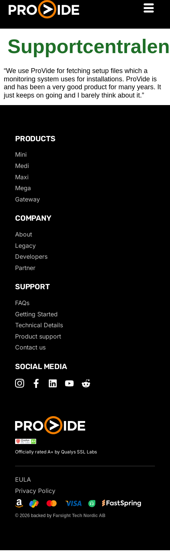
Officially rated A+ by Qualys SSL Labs (56, 452)
